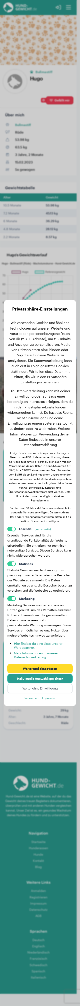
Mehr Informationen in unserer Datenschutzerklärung (36, 655)
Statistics (26, 564)
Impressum (49, 697)
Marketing (27, 598)
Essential (35, 529)
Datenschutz (31, 697)
